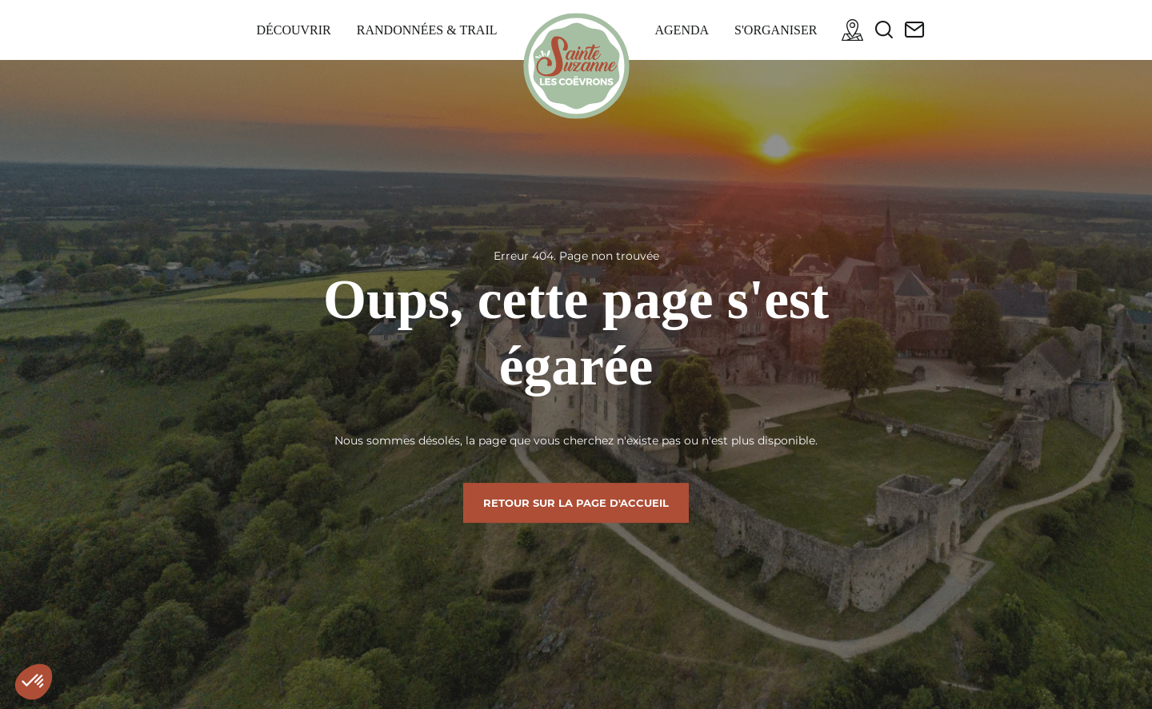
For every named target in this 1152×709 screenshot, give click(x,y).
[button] (33, 682)
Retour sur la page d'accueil (576, 502)
